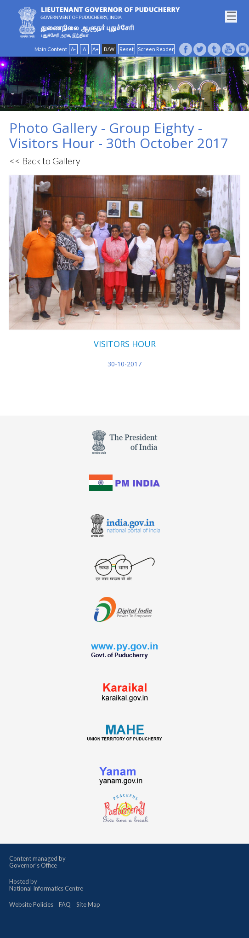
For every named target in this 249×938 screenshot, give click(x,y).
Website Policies (31, 904)
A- (73, 49)
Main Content (50, 49)
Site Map (88, 904)
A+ (95, 49)
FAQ (65, 904)
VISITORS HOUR (125, 343)
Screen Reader (156, 49)
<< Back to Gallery (44, 160)
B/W (109, 49)
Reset (126, 49)
